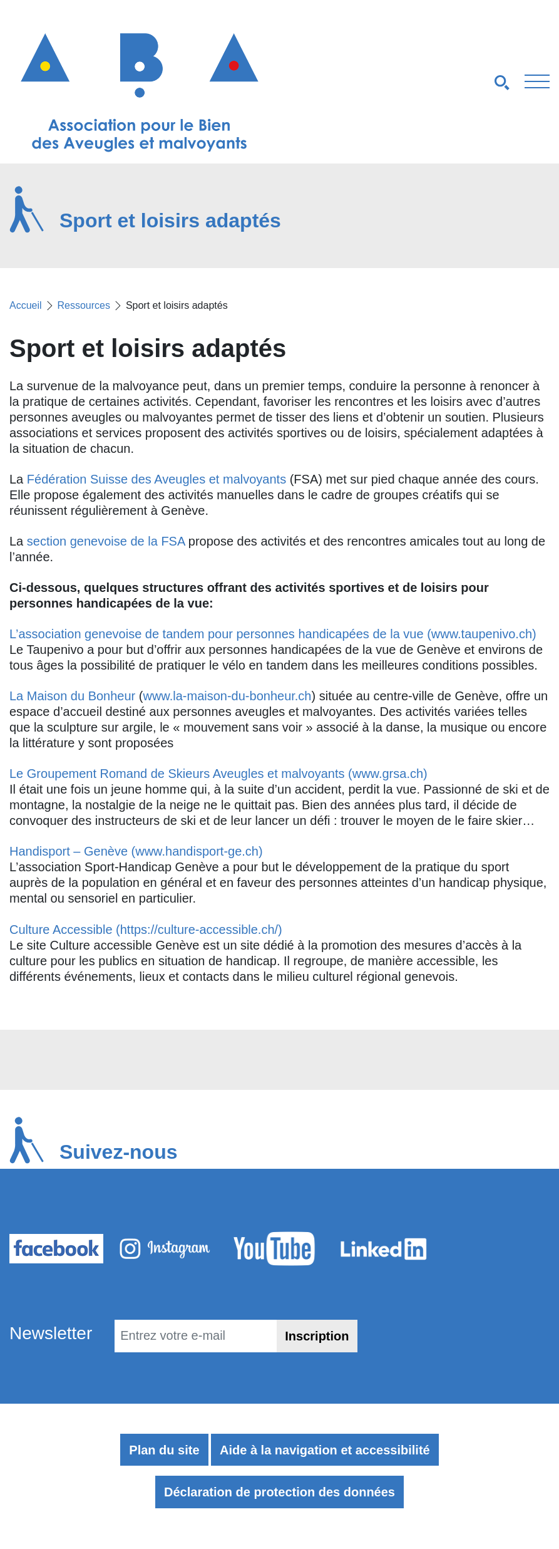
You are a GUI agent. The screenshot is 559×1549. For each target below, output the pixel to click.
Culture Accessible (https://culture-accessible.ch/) (145, 929)
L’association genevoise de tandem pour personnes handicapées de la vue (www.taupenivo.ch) (272, 634)
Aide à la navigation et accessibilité (325, 1450)
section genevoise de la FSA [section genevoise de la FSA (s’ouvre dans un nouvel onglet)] (106, 541)
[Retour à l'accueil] (139, 92)
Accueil (25, 305)
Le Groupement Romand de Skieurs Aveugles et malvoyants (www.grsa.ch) (218, 773)
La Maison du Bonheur (72, 696)
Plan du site (164, 1450)
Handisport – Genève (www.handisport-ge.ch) (136, 851)
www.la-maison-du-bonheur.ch (227, 696)
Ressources (83, 305)
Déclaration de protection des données (279, 1492)
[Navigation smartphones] (419, 82)
